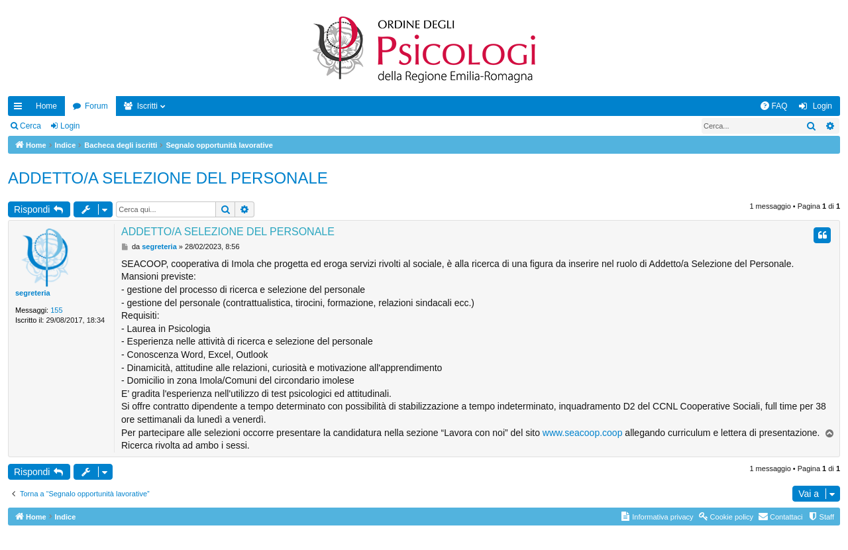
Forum (96, 106)
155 (56, 310)
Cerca (30, 126)
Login (70, 126)
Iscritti (147, 106)
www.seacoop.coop (583, 432)
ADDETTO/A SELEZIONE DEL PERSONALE (168, 178)
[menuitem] (774, 106)
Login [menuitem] (822, 106)
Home (46, 106)
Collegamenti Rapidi (20, 108)
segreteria (32, 293)
